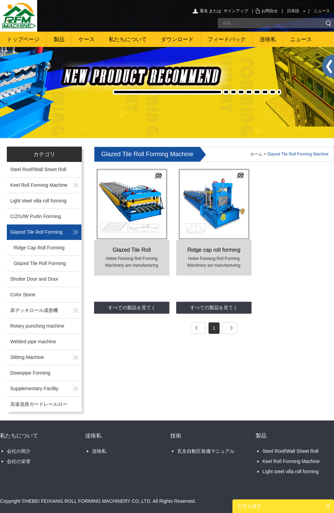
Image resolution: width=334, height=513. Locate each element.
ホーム (256, 154)
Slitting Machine (27, 357)
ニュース (322, 11)
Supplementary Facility (34, 388)
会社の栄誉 (19, 461)
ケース (86, 39)
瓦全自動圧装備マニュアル (205, 451)
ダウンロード (177, 39)
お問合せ (269, 11)
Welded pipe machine (33, 341)
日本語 (293, 11)
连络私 (268, 39)
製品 (59, 39)
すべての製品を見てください (132, 309)
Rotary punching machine (37, 326)
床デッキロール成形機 (34, 310)
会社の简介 (19, 451)
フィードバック (227, 39)
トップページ (23, 39)
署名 (204, 11)
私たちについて (128, 39)
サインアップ (236, 11)
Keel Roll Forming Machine (38, 185)
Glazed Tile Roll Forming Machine (298, 154)
